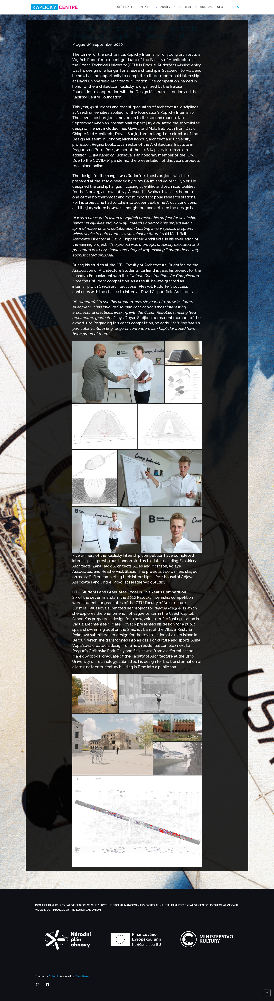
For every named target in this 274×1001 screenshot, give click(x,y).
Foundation (144, 7)
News (221, 7)
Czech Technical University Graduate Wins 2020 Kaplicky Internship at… (135, 32)
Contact (207, 7)
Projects (186, 7)
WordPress (83, 976)
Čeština (123, 7)
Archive (166, 7)
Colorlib (54, 976)
